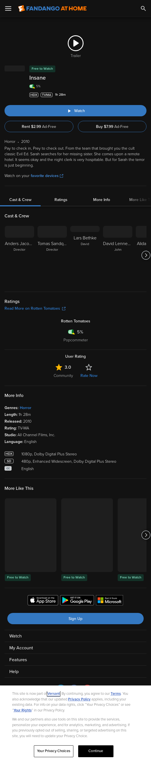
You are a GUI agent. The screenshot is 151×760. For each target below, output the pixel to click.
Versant (53, 693)
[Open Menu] (8, 8)
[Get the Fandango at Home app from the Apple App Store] (42, 601)
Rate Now (88, 375)
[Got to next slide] (146, 255)
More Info (101, 199)
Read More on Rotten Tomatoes (35, 308)
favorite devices (47, 175)
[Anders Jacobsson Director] (19, 255)
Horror (25, 407)
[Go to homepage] (52, 8)
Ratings (60, 199)
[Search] (143, 8)
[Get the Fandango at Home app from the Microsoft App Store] (109, 601)
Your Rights (23, 710)
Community (63, 375)
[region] (75, 722)
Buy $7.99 (112, 126)
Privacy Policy (79, 699)
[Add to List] (143, 95)
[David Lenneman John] (118, 255)
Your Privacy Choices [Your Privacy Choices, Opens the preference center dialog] (53, 751)
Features (18, 660)
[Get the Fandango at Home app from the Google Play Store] (77, 601)
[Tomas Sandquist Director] (52, 255)
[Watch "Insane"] (75, 110)
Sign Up (75, 618)
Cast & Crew (20, 199)
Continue (95, 751)
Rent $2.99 (39, 126)
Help (14, 671)
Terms (116, 693)
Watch (15, 636)
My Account (21, 648)
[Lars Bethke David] (85, 255)
